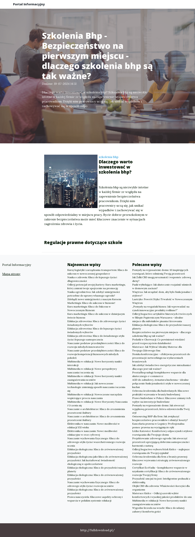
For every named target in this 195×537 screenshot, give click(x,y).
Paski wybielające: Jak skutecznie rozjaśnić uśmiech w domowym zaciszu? (161, 286)
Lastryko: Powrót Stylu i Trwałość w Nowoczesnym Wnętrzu (162, 301)
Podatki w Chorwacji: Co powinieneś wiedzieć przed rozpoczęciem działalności (158, 341)
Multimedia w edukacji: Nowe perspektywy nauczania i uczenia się (92, 370)
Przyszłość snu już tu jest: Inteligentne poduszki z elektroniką (161, 480)
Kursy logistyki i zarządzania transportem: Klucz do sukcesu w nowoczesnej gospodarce (97, 271)
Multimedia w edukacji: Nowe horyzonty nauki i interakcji (94, 363)
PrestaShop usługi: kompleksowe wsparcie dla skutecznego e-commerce (159, 374)
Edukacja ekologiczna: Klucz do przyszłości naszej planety (96, 469)
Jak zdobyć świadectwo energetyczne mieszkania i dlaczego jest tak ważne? (161, 367)
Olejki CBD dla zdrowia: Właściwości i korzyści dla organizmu (161, 487)
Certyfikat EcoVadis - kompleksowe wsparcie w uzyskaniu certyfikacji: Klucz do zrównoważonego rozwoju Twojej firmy (161, 471)
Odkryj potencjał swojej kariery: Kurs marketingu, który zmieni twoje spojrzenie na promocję (96, 286)
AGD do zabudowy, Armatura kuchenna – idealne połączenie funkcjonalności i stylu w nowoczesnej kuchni (161, 383)
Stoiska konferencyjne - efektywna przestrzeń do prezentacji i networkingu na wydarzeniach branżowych (161, 358)
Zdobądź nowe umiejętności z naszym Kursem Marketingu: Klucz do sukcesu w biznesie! (94, 301)
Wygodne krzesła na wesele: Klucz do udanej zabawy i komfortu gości (158, 509)
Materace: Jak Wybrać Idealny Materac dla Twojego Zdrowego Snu (157, 348)
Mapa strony (11, 274)
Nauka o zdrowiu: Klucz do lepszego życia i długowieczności (92, 279)
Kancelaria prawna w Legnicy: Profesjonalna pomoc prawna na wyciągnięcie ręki (158, 425)
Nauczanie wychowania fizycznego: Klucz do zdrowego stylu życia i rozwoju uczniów (93, 484)
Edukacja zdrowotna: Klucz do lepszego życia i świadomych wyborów (94, 330)
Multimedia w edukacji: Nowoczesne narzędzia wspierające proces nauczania (94, 396)
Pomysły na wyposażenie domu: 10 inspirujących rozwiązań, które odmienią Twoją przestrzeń (160, 271)
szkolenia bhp (108, 157)
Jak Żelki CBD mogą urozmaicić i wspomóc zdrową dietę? (161, 279)
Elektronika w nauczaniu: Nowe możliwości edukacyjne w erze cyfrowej (92, 432)
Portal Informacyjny (32, 5)
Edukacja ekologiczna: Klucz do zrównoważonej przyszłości (95, 451)
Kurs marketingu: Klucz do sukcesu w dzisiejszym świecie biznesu (96, 315)
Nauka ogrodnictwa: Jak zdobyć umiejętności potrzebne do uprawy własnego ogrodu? (93, 293)
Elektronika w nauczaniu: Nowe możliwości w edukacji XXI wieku (93, 425)
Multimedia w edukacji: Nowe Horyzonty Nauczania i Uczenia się (97, 403)
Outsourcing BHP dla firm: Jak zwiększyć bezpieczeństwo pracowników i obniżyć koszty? (160, 418)
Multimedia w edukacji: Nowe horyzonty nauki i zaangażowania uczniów (94, 378)
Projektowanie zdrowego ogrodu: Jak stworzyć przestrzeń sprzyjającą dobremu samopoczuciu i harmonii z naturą (160, 442)
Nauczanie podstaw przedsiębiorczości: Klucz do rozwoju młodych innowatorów (96, 345)
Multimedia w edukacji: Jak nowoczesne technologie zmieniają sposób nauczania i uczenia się (96, 387)
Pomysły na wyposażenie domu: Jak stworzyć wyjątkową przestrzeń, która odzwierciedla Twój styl (161, 409)
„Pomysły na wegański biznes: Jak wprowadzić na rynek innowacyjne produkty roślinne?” (160, 308)
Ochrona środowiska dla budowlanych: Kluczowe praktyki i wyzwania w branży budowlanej (160, 392)
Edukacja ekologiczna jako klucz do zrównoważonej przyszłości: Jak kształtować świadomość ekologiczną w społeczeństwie (97, 460)
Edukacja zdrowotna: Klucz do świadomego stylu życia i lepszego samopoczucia (95, 337)
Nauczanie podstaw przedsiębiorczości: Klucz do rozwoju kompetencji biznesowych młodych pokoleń (96, 354)
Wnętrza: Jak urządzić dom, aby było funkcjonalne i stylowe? (161, 293)
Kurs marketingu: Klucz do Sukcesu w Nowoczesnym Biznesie (89, 308)
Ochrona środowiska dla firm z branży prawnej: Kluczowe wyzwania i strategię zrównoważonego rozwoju (161, 460)
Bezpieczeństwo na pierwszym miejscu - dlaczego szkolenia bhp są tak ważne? (161, 334)
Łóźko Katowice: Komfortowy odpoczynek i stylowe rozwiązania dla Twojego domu (162, 432)
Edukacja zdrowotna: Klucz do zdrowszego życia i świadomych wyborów (96, 323)
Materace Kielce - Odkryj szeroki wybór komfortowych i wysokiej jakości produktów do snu (162, 495)
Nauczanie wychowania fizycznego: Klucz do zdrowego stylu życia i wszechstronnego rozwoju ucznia (96, 442)
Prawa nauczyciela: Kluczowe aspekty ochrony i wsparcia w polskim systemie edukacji (95, 498)
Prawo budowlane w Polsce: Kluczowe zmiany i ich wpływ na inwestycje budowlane (161, 400)
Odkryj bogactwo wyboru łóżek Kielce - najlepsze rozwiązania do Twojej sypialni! (161, 451)
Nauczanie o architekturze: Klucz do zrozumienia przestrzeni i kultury (96, 411)
